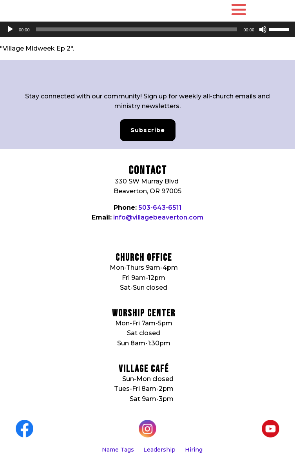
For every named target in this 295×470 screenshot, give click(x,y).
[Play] (10, 29)
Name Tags (118, 449)
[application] (147, 29)
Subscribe (147, 130)
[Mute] (263, 29)
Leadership (159, 449)
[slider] (136, 29)
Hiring (194, 449)
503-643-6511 (160, 207)
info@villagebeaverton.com (158, 217)
